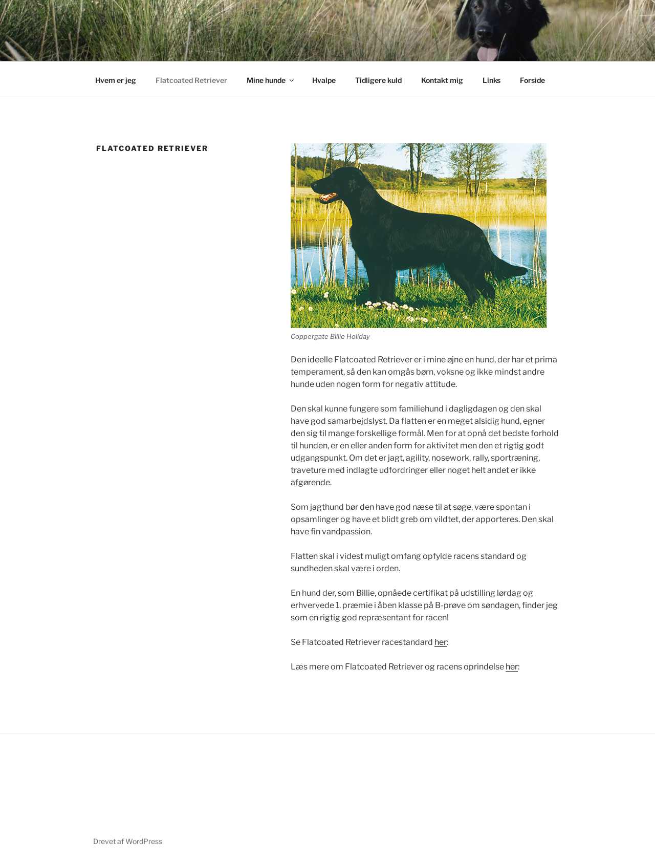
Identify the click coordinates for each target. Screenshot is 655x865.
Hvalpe (324, 80)
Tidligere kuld (378, 80)
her (440, 642)
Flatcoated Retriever (191, 80)
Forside (532, 80)
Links (491, 80)
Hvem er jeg (115, 80)
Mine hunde (271, 80)
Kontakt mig (442, 80)
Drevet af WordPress (127, 841)
